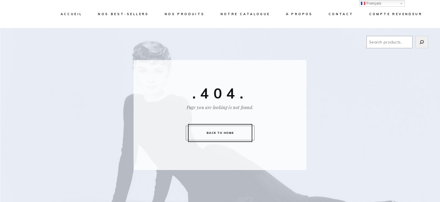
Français (371, 3)
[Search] (421, 42)
